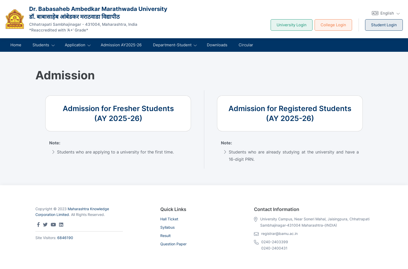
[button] (385, 13)
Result (165, 235)
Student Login (384, 24)
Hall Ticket (169, 219)
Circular (246, 44)
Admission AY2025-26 (121, 44)
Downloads (217, 44)
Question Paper (173, 244)
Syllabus (167, 227)
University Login (292, 24)
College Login (333, 24)
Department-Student (172, 44)
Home (15, 44)
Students (41, 44)
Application (75, 44)
